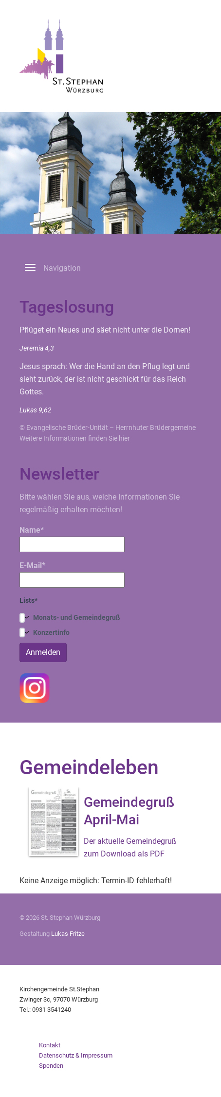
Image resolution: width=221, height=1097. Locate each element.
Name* (72, 538)
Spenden (51, 1065)
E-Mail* (72, 574)
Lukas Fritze (68, 933)
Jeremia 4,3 (36, 348)
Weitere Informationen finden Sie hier (74, 438)
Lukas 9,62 (35, 410)
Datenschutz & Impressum (75, 1055)
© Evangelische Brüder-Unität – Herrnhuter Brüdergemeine (107, 427)
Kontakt (49, 1045)
